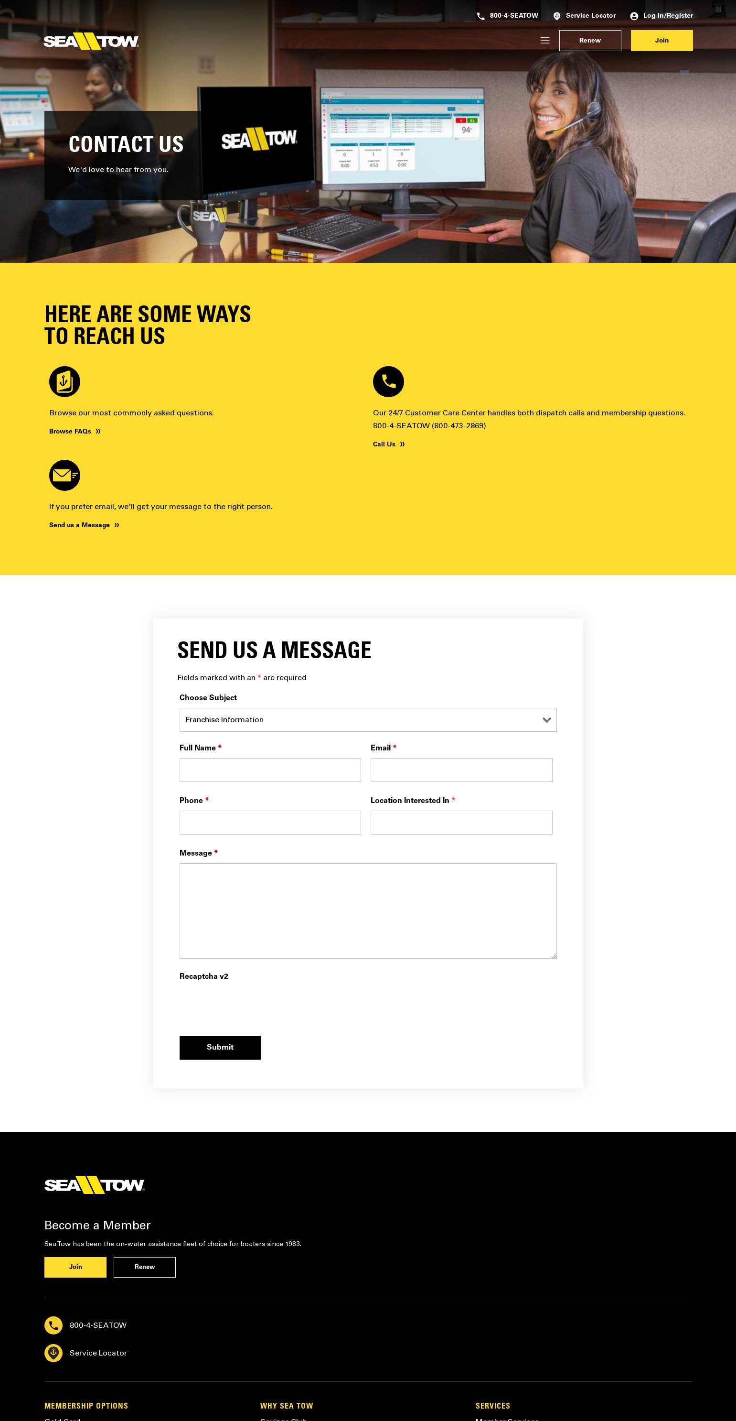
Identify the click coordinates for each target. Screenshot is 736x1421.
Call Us (384, 445)
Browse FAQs (70, 432)
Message (199, 853)
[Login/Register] (545, 40)
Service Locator (584, 16)
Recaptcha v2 (204, 977)
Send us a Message (79, 525)
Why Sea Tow (286, 1406)
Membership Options (86, 1406)
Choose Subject (208, 698)
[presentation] (252, 1005)
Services (493, 1406)
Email (384, 748)
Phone (194, 801)
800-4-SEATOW (507, 16)
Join (662, 41)
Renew (590, 41)
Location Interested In (413, 801)
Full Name (201, 748)
